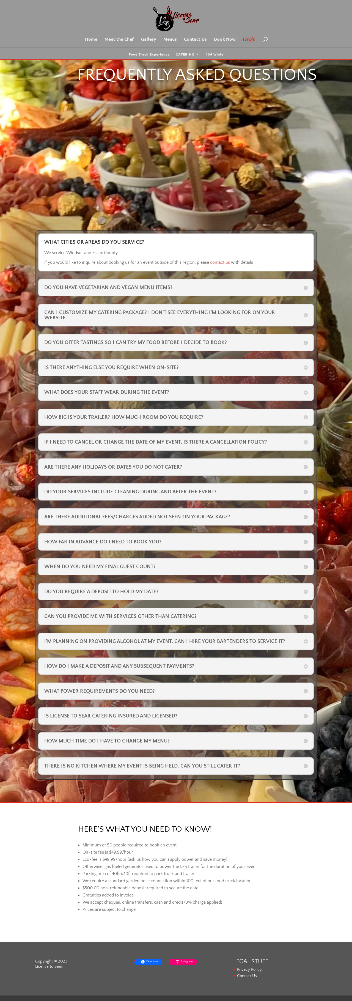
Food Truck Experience (149, 54)
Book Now (225, 39)
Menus (170, 39)
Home (91, 39)
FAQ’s (249, 39)
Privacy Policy (249, 969)
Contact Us (195, 39)
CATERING (185, 54)
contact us (220, 262)
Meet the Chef (119, 39)
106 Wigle (215, 54)
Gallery (148, 39)
